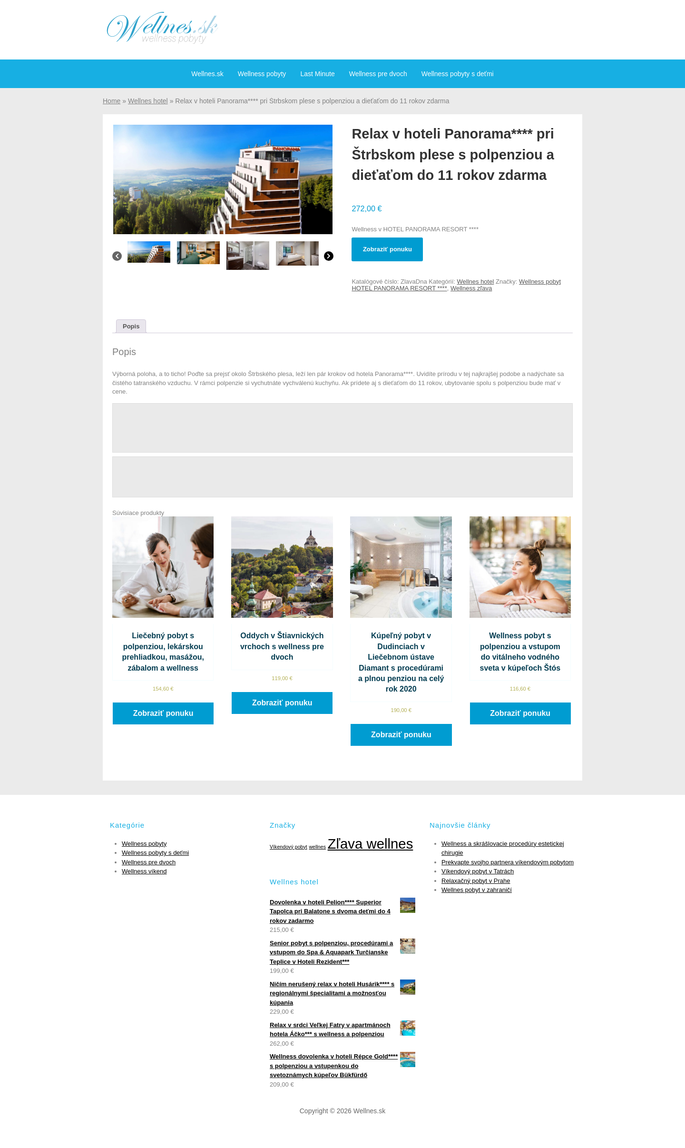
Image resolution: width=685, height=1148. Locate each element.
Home (111, 101)
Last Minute (317, 74)
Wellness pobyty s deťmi (457, 74)
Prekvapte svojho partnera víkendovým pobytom (507, 862)
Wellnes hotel (148, 101)
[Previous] (117, 258)
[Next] (328, 258)
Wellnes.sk (207, 74)
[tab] (131, 326)
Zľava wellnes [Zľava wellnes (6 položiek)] (370, 843)
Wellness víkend (144, 871)
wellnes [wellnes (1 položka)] (317, 847)
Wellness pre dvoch (378, 74)
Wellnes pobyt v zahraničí (476, 889)
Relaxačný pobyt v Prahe (475, 880)
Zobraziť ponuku (387, 249)
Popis (131, 326)
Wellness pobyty (262, 74)
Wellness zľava (471, 288)
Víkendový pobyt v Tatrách (477, 871)
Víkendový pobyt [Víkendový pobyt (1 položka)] (288, 847)
